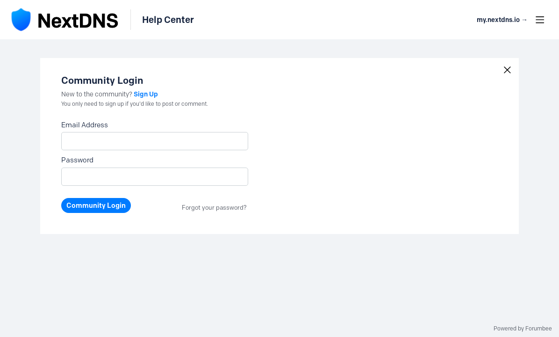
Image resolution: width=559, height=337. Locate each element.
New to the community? (97, 94)
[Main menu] (539, 19)
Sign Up (146, 94)
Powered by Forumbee (523, 328)
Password (77, 160)
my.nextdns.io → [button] (502, 20)
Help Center (168, 19)
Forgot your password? (214, 207)
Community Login (96, 205)
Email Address (84, 125)
